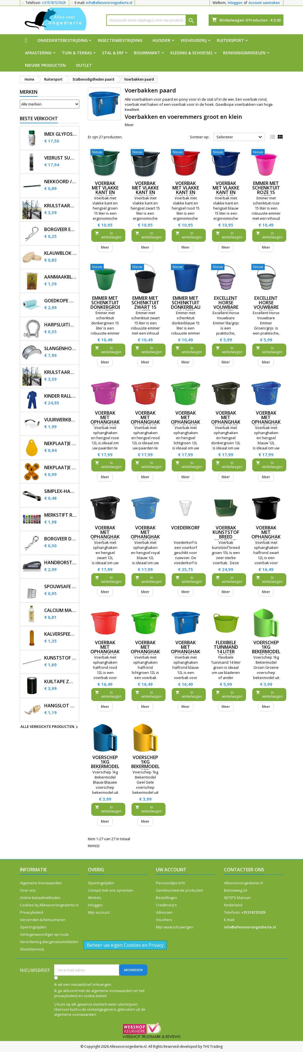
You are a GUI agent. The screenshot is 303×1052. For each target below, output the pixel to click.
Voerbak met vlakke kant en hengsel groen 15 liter (105, 194)
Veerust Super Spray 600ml (60, 158)
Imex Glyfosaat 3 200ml (60, 134)
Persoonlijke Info (170, 882)
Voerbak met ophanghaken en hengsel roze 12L (107, 422)
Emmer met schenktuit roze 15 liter (266, 190)
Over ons (28, 890)
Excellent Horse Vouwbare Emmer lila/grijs (225, 307)
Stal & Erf (113, 52)
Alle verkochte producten (49, 727)
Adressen (164, 912)
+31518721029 (54, 2)
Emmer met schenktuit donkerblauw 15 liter (188, 305)
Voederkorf (185, 528)
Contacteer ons (244, 869)
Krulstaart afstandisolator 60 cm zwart (60, 372)
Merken (28, 92)
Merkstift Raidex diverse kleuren (60, 515)
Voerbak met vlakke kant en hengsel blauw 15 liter (226, 194)
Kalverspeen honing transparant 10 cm (60, 634)
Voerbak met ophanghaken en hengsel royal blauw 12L (148, 539)
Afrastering (38, 52)
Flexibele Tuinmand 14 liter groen (226, 649)
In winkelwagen (108, 235)
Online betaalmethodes (40, 897)
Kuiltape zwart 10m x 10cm (60, 682)
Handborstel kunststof (60, 563)
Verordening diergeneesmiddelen (49, 941)
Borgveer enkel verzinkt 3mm (60, 229)
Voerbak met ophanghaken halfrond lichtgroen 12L (148, 653)
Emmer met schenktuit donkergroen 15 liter (107, 305)
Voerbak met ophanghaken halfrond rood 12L (107, 651)
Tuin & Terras (77, 52)
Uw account (171, 869)
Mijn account (98, 912)
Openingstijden (33, 927)
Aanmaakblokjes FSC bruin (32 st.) (60, 277)
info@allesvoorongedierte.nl (109, 2)
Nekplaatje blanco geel (60, 443)
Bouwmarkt (147, 52)
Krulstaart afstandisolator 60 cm (60, 206)
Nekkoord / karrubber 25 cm (60, 182)
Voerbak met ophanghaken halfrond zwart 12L (268, 537)
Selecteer (240, 137)
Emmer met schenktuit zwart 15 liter (145, 305)
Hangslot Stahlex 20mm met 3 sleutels (60, 706)
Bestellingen (166, 897)
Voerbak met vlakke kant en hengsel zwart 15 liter (145, 194)
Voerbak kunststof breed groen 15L (226, 534)
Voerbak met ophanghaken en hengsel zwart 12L (107, 537)
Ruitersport (230, 40)
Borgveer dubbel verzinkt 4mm (60, 539)
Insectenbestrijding (120, 40)
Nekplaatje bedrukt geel (60, 467)
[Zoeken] (151, 20)
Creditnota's (166, 904)
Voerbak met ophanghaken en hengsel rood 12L (148, 422)
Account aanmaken (264, 2)
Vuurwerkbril (60, 420)
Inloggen (235, 2)
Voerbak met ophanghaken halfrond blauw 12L (188, 651)
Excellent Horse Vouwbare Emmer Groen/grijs (266, 307)
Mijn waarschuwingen (174, 927)
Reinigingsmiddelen (244, 52)
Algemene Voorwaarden (41, 882)
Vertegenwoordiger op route (44, 934)
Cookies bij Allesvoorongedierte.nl (49, 904)
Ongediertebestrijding (62, 40)
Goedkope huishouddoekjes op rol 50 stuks (60, 301)
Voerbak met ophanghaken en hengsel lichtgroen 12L (188, 424)
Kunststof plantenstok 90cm (60, 658)
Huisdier (161, 40)
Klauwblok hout (60, 253)
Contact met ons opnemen (110, 890)
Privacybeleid (31, 912)
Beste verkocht (39, 118)
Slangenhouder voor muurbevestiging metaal (60, 348)
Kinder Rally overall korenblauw (60, 396)
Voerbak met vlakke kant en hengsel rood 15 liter (185, 194)
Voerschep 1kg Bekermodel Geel (145, 764)
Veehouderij (194, 40)
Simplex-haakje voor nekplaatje (60, 491)
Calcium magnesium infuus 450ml (60, 610)
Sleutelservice (32, 949)
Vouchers (164, 919)
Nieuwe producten (45, 65)
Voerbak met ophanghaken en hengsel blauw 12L (268, 422)
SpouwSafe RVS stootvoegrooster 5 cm (60, 587)
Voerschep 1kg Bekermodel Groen (266, 649)
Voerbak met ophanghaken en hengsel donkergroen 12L (228, 424)
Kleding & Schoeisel (191, 52)
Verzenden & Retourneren (42, 919)
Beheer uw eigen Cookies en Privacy (125, 945)
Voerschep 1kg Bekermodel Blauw (105, 764)
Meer (129, 124)
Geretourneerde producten (179, 890)
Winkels (94, 897)
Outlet (84, 65)
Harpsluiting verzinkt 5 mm (60, 325)
